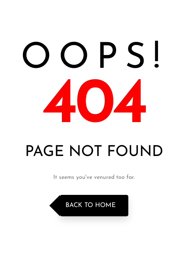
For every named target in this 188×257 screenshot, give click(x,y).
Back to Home (90, 205)
